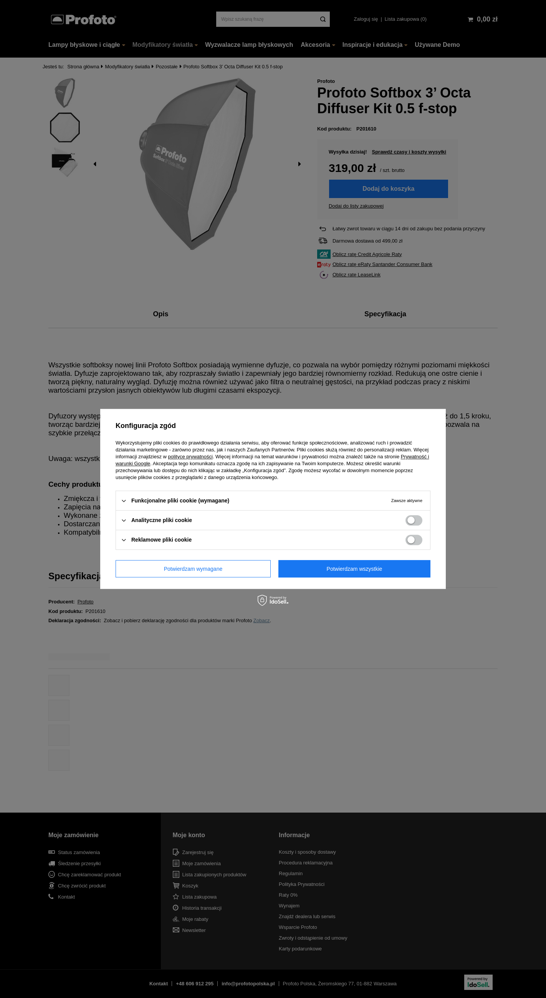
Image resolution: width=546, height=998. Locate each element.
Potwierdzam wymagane (193, 569)
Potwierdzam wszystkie (354, 569)
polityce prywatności (190, 456)
